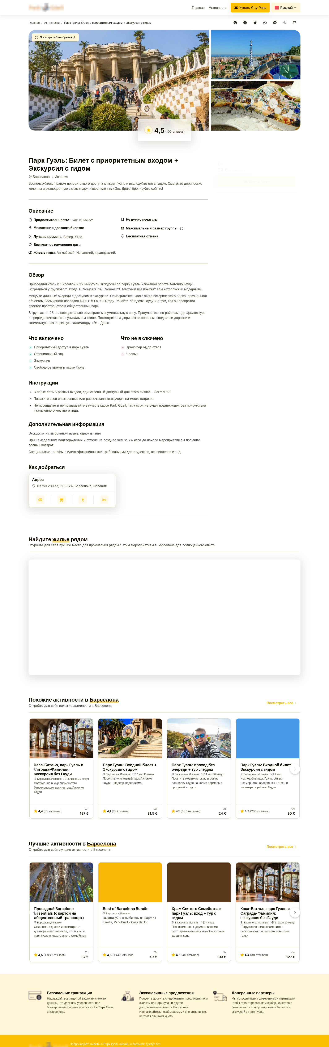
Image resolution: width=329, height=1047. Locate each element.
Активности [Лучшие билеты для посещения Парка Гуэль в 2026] (218, 7)
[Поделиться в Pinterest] (236, 22)
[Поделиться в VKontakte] (286, 22)
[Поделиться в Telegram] (276, 22)
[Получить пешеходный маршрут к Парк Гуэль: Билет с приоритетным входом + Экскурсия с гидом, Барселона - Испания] (83, 499)
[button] (119, 80)
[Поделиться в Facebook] (246, 22)
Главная (198, 7)
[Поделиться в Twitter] (256, 22)
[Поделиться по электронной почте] (295, 22)
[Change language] (285, 7)
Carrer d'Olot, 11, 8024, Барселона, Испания (72, 486)
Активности (52, 22)
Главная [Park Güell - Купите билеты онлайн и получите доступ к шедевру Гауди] (34, 22)
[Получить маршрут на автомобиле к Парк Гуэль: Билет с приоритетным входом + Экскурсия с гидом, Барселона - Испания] (40, 499)
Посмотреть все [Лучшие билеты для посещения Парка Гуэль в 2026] (282, 703)
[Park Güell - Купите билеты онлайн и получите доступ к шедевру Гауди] (46, 7)
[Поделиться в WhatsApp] (266, 22)
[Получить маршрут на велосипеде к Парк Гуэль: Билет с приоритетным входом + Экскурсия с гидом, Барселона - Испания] (104, 499)
